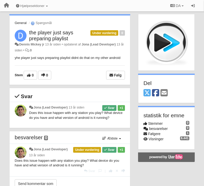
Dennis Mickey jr (31, 44)
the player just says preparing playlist (51, 35)
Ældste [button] (111, 138)
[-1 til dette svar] (123, 171)
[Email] (164, 93)
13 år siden (76, 107)
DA (177, 6)
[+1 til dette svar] (110, 171)
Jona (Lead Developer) (99, 44)
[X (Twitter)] (147, 93)
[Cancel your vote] (117, 171)
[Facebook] (155, 93)
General (21, 23)
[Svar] (89, 171)
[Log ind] (193, 5)
